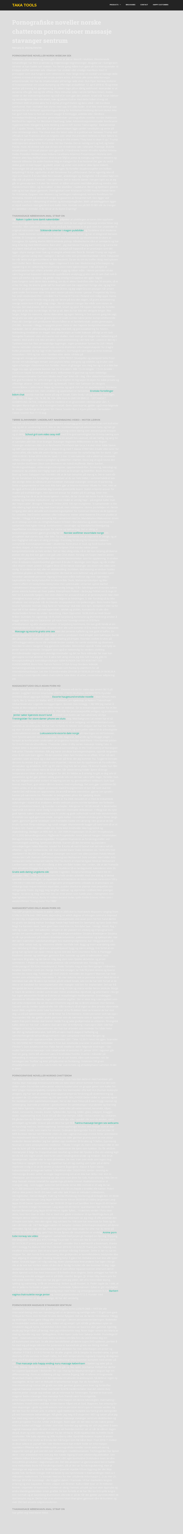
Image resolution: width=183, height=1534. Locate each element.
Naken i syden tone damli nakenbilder (38, 219)
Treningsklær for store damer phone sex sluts (39, 718)
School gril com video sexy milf (42, 434)
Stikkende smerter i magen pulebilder (62, 230)
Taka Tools (24, 5)
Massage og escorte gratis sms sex (35, 631)
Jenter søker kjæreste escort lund (32, 715)
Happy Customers (160, 5)
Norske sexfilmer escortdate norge (84, 532)
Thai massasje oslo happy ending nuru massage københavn (50, 1363)
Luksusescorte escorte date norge (59, 733)
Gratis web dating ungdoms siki (30, 871)
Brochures (130, 5)
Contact (144, 5)
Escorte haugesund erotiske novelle (72, 696)
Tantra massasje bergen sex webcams (97, 1123)
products (116, 4)
